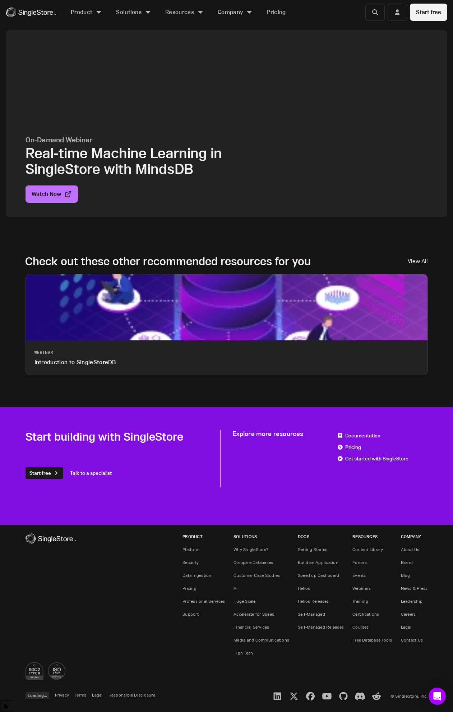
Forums (360, 562)
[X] (293, 696)
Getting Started (313, 549)
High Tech (243, 653)
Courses (360, 627)
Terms (80, 695)
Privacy (62, 695)
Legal (406, 627)
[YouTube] (327, 696)
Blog (405, 575)
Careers (408, 614)
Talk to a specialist (91, 473)
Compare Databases (253, 562)
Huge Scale (244, 601)
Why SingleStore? (251, 549)
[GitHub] (343, 696)
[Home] (31, 12)
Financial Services (251, 627)
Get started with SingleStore (373, 458)
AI (235, 588)
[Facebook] (310, 696)
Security (190, 562)
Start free (428, 12)
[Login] (397, 12)
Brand (407, 562)
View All (418, 261)
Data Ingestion (196, 575)
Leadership (411, 601)
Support (190, 614)
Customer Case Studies (257, 575)
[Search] (375, 12)
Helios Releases (313, 601)
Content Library (367, 549)
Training (360, 601)
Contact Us (412, 640)
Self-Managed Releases (321, 627)
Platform (190, 549)
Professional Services (203, 601)
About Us (410, 549)
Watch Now (52, 193)
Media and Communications (261, 640)
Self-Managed (311, 614)
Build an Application (318, 562)
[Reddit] (376, 696)
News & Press (414, 588)
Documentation (359, 435)
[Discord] (360, 696)
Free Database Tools (372, 640)
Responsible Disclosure (131, 695)
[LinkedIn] (277, 696)
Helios (304, 588)
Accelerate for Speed (254, 614)
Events (359, 575)
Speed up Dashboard (318, 575)
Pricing (349, 447)
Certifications (365, 614)
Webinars (361, 588)
